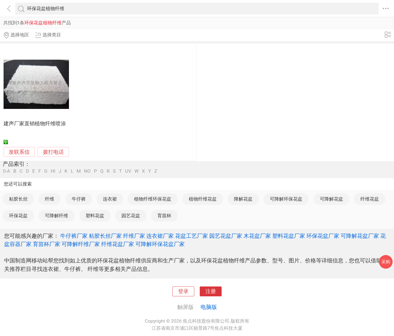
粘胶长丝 (18, 199)
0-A (6, 171)
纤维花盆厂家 (117, 244)
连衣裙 (110, 199)
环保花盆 (18, 215)
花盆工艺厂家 (191, 236)
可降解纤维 (56, 215)
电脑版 (209, 307)
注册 (210, 291)
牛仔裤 (79, 199)
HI (53, 171)
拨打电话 (53, 152)
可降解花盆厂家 (360, 236)
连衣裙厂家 (160, 236)
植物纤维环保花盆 (152, 199)
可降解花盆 (331, 199)
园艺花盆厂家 (225, 236)
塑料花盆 (95, 215)
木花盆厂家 (257, 236)
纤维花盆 (369, 199)
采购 (385, 261)
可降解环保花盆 (286, 199)
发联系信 (19, 152)
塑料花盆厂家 (288, 236)
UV (128, 171)
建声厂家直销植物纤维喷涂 (35, 124)
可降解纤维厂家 (81, 244)
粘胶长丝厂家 (105, 236)
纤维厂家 (134, 236)
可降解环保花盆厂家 (160, 244)
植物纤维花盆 (203, 199)
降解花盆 (243, 199)
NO (87, 171)
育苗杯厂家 (46, 244)
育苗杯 (164, 215)
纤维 (49, 199)
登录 (183, 291)
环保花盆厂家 (322, 236)
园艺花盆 (130, 215)
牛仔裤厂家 (74, 236)
